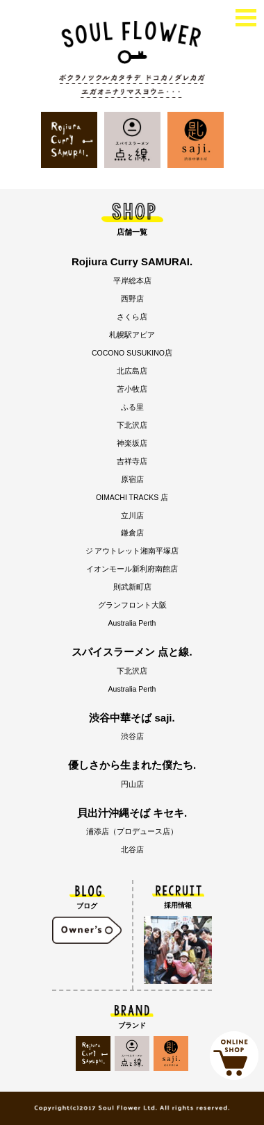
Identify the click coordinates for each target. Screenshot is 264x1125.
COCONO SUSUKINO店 (132, 353)
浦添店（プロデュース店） (132, 831)
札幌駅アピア (132, 335)
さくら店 (132, 316)
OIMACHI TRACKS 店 (132, 497)
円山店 (132, 784)
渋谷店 (132, 736)
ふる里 (132, 407)
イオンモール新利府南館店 (132, 569)
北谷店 (132, 849)
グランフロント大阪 (132, 605)
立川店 (132, 515)
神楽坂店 (132, 443)
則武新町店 (132, 587)
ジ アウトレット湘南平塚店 (132, 551)
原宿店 (132, 479)
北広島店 (132, 371)
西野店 (132, 298)
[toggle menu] (246, 16)
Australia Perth (132, 623)
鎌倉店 (132, 532)
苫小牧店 (132, 389)
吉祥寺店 (132, 461)
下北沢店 (132, 425)
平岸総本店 (132, 280)
